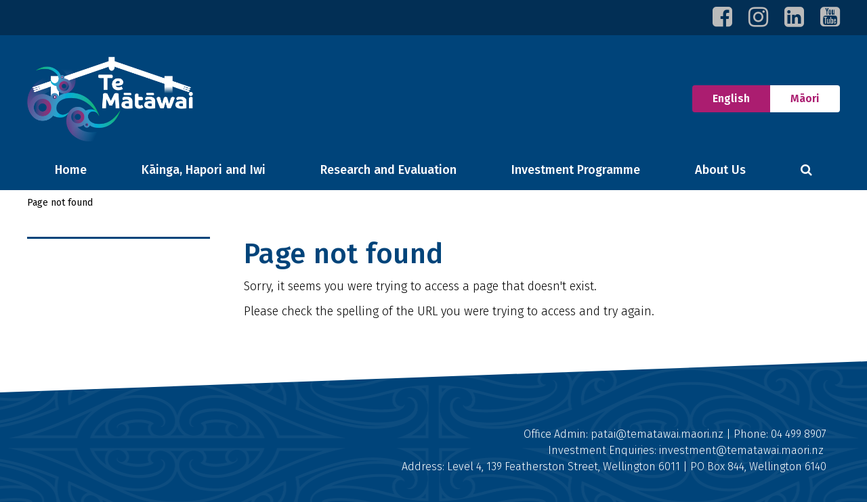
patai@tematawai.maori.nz (657, 434)
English (721, 95)
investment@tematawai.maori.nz (741, 450)
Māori (805, 98)
